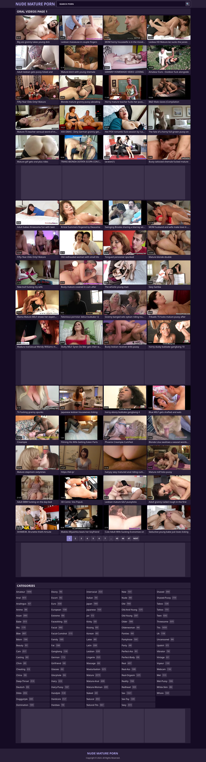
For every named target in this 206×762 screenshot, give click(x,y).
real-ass (129, 669)
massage (94, 663)
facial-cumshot (62, 633)
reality (128, 681)
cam (21, 651)
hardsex (58, 705)
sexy (127, 705)
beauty (22, 645)
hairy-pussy (60, 687)
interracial (95, 592)
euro (56, 604)
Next (135, 538)
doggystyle (25, 699)
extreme (58, 616)
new (127, 592)
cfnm (21, 663)
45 (117, 538)
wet (162, 675)
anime (22, 610)
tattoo (163, 610)
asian (22, 616)
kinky (92, 622)
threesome (165, 622)
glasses (57, 669)
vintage (163, 657)
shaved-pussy (167, 598)
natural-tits (95, 705)
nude (127, 598)
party (127, 645)
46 (123, 538)
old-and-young (132, 610)
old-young (130, 616)
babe (21, 622)
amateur (24, 592)
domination (25, 705)
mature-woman (97, 687)
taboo (163, 604)
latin (92, 645)
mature (94, 675)
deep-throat (25, 681)
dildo (22, 693)
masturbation (96, 669)
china (21, 675)
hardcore (59, 699)
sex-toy (128, 699)
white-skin (165, 687)
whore (163, 693)
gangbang (59, 651)
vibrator (163, 651)
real (127, 663)
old (126, 604)
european (59, 610)
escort (57, 598)
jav (91, 616)
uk (161, 633)
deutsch (23, 687)
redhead (129, 687)
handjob (58, 693)
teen (162, 616)
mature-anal (96, 681)
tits (162, 628)
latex (92, 639)
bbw (21, 633)
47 (129, 538)
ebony (57, 592)
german (58, 657)
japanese (94, 610)
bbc (21, 628)
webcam (164, 669)
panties (128, 633)
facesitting (59, 622)
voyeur (163, 663)
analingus (23, 604)
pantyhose (130, 639)
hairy (57, 681)
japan (92, 604)
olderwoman (131, 628)
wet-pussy (165, 681)
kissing (93, 628)
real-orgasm (131, 675)
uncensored (165, 639)
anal (21, 598)
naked (92, 693)
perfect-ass (130, 651)
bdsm (22, 639)
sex (127, 693)
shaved (163, 592)
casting (22, 657)
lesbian (93, 651)
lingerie (94, 657)
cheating (23, 669)
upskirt (163, 645)
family (57, 639)
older (127, 622)
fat (56, 645)
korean (93, 633)
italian (92, 598)
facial (57, 628)
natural (93, 699)
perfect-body (131, 657)
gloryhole (58, 675)
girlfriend (58, 663)
